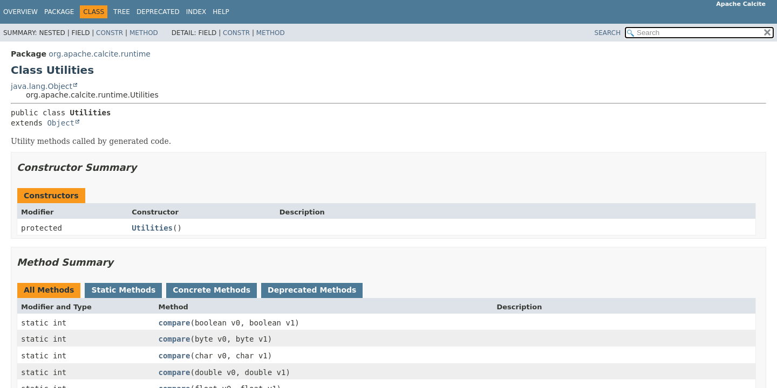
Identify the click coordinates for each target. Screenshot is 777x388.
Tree (121, 12)
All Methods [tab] (49, 290)
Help (221, 12)
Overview (20, 12)
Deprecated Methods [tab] (312, 290)
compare (174, 322)
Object (60, 123)
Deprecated (158, 12)
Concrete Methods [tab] (211, 290)
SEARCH (608, 33)
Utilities (152, 228)
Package (59, 12)
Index (196, 12)
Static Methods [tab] (123, 290)
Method (144, 33)
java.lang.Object (41, 86)
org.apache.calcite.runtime (100, 54)
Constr (109, 33)
